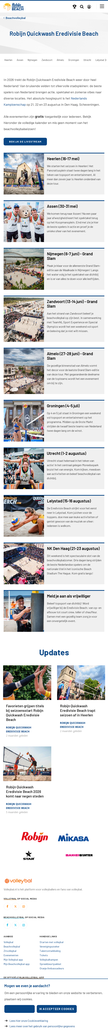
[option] (29, 855)
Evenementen (11, 955)
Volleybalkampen (49, 959)
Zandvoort (47, 59)
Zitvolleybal (10, 950)
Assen (20, 59)
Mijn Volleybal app (13, 959)
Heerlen (8, 59)
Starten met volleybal (51, 942)
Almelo (60, 59)
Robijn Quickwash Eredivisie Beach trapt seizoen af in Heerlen (77, 710)
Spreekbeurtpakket (50, 963)
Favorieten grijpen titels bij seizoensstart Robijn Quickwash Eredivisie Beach (25, 713)
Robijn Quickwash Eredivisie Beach (18, 729)
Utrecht (87, 59)
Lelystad (99, 59)
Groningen (73, 59)
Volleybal (8, 942)
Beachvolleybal (12, 946)
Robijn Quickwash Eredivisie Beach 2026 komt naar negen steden (25, 791)
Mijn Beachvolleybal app (17, 963)
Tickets (44, 955)
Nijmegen (32, 59)
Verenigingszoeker (49, 946)
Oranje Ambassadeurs (52, 968)
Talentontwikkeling (50, 950)
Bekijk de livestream (25, 141)
